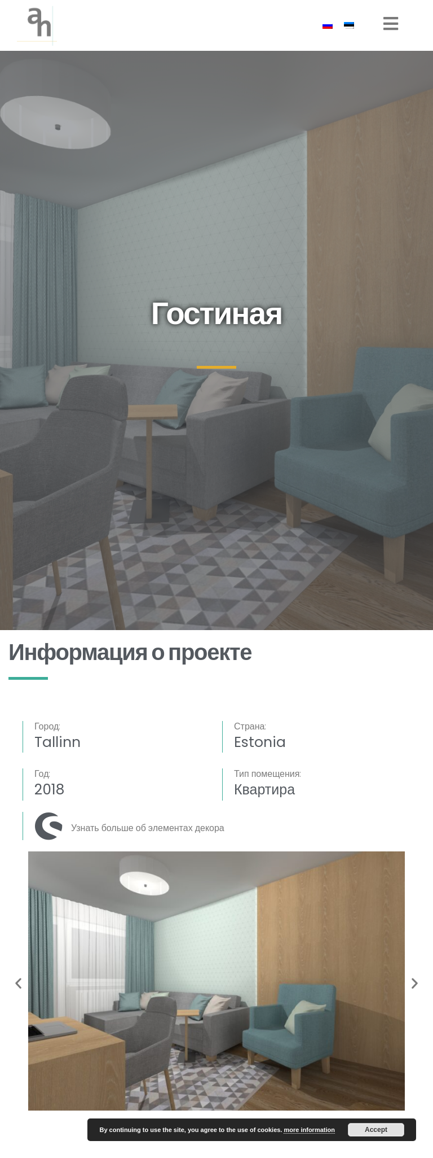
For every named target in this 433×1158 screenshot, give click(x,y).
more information (309, 1129)
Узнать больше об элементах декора (147, 827)
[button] (18, 983)
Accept (376, 1130)
